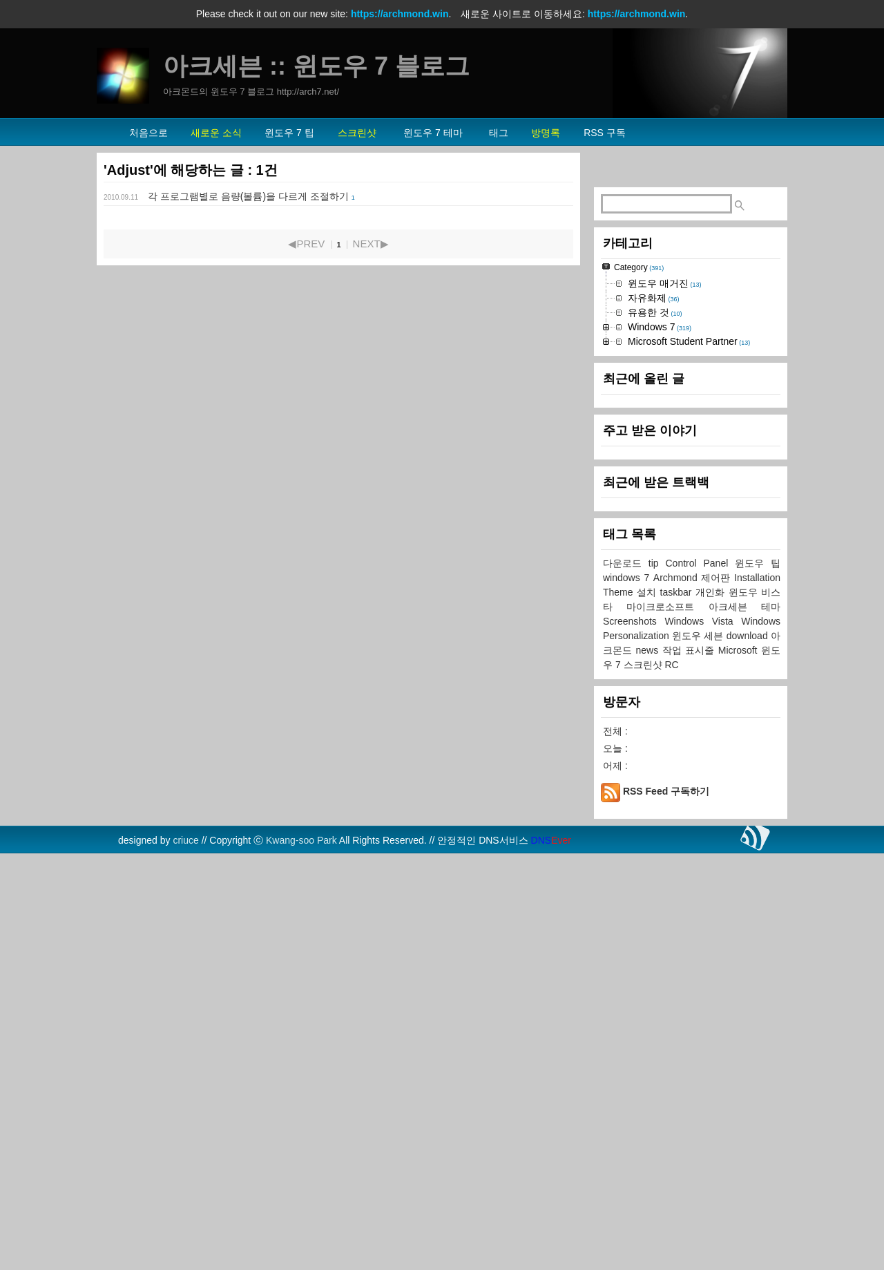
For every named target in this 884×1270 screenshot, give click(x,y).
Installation (757, 992)
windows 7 (628, 992)
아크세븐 (735, 1021)
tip (657, 977)
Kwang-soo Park (301, 1254)
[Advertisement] (690, 380)
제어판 (717, 992)
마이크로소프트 (667, 1021)
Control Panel (701, 977)
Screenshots (633, 1035)
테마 (770, 1021)
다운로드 (625, 977)
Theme (620, 1006)
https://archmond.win (400, 13)
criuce (185, 1254)
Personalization (637, 1050)
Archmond (677, 992)
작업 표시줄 (690, 1064)
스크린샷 (644, 1079)
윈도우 (753, 977)
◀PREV (306, 243)
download (749, 1050)
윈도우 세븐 (699, 1050)
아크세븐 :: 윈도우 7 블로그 (316, 66)
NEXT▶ (371, 243)
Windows (760, 1035)
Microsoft (739, 1064)
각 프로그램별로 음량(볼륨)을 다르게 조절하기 (248, 196)
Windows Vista (702, 1035)
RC (671, 1079)
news (649, 1064)
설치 (648, 1006)
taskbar (677, 1006)
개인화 (712, 1006)
